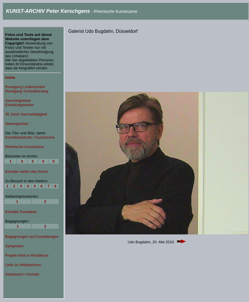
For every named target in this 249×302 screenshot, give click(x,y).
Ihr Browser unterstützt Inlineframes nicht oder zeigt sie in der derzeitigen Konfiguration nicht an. (33, 163)
